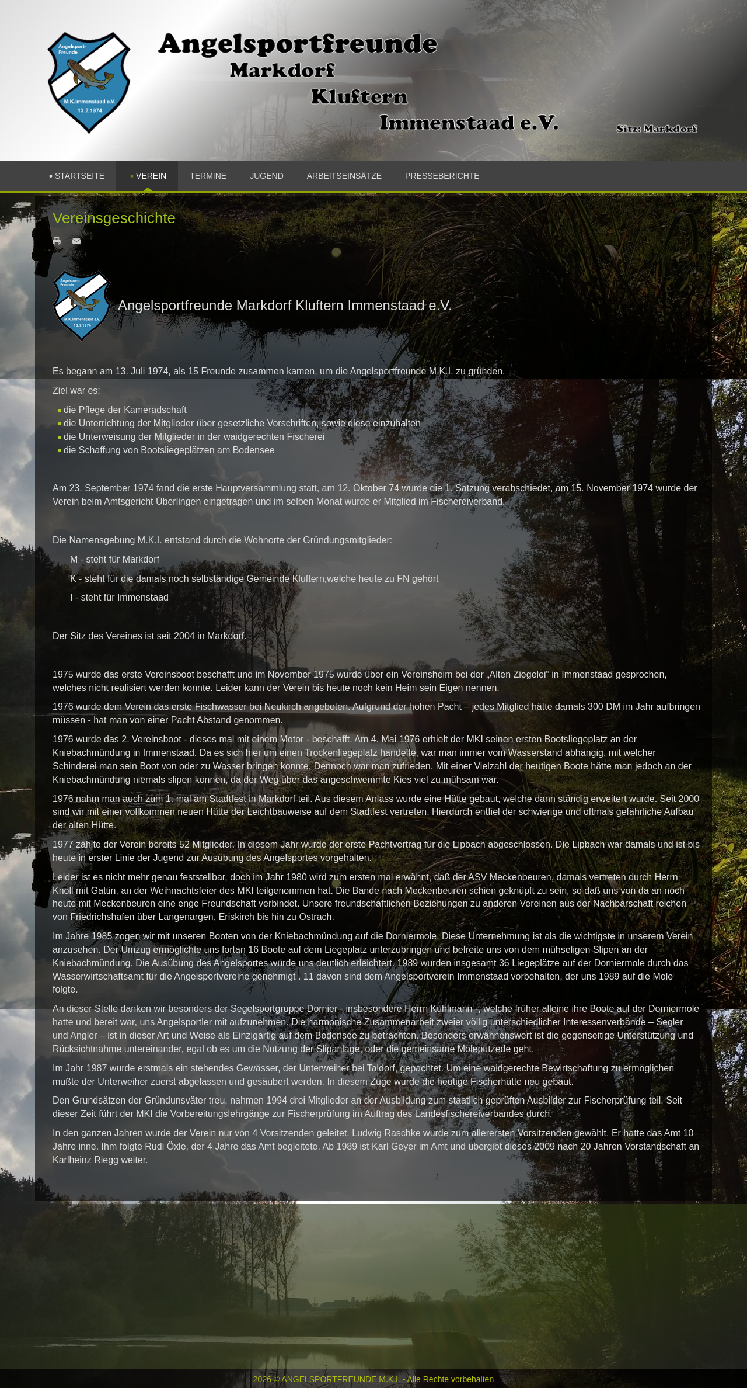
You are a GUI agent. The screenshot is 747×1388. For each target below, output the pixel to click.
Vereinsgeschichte (114, 218)
